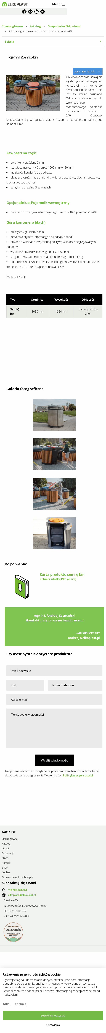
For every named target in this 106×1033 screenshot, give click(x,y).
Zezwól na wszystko (53, 1015)
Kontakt (6, 862)
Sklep (4, 867)
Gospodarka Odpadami (64, 26)
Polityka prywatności (78, 775)
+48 (17, 889)
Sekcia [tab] (9, 42)
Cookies (6, 872)
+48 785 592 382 (88, 633)
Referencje (8, 853)
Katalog (35, 26)
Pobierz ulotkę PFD (58, 579)
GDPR (6, 1004)
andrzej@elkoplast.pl (84, 638)
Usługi (5, 848)
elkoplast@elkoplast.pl (22, 895)
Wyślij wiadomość (54, 760)
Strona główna (12, 26)
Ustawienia (53, 1025)
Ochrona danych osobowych (17, 877)
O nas (5, 858)
